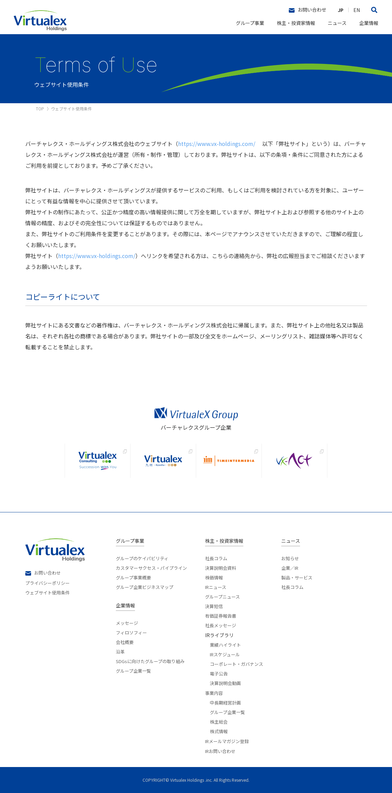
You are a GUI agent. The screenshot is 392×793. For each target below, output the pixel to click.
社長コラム (216, 558)
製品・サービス (296, 577)
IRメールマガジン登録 (227, 741)
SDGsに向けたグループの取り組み (150, 660)
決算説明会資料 (220, 567)
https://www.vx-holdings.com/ (216, 143)
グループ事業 (250, 23)
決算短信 (214, 605)
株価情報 (214, 577)
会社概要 (125, 641)
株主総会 (219, 721)
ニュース (337, 23)
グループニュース (222, 596)
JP (340, 10)
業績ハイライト (225, 644)
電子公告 (219, 673)
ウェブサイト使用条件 (47, 592)
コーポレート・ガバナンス (236, 663)
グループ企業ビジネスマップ (144, 586)
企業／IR (289, 567)
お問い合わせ (307, 10)
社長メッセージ (220, 625)
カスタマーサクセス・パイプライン (151, 567)
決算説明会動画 (225, 682)
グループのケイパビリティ (142, 558)
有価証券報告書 (220, 615)
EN (356, 10)
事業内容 (214, 693)
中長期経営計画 (225, 702)
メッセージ (127, 623)
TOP (40, 109)
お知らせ (290, 558)
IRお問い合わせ (220, 751)
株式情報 (219, 731)
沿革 (120, 651)
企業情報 (368, 23)
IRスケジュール (225, 654)
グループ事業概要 (133, 577)
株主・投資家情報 (296, 23)
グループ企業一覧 (133, 670)
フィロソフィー (131, 632)
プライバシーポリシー (47, 582)
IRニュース (215, 586)
